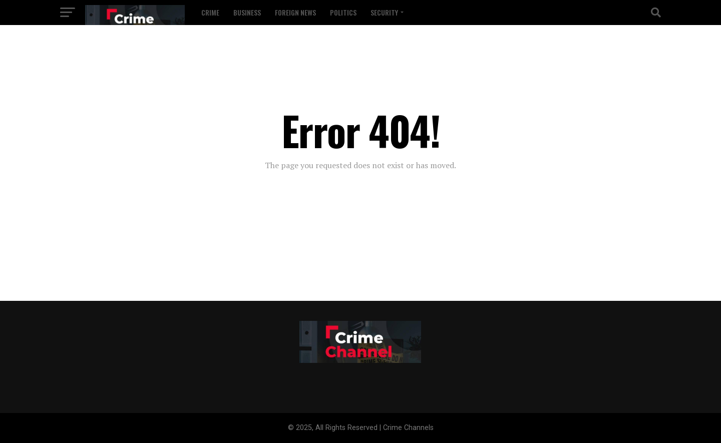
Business (247, 12)
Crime (210, 12)
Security (384, 12)
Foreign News (295, 12)
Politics (343, 12)
